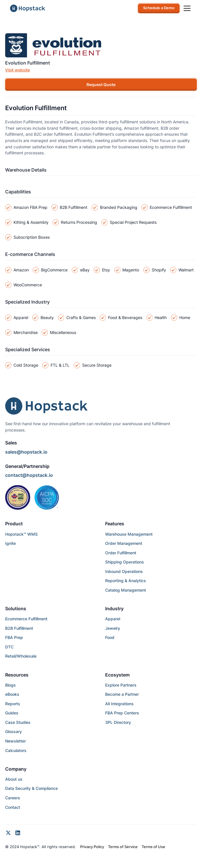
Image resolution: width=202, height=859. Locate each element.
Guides (11, 712)
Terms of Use (153, 847)
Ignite (10, 543)
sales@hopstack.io (26, 452)
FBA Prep (14, 637)
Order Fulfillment (120, 552)
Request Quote (101, 84)
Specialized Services (27, 349)
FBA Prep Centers (122, 712)
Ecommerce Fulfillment (26, 618)
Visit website (17, 69)
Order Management (123, 543)
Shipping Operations (124, 561)
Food (109, 637)
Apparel (112, 618)
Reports (12, 703)
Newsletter (15, 740)
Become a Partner (122, 694)
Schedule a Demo (158, 8)
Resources (16, 675)
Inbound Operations (124, 571)
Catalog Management (125, 590)
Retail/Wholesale (20, 656)
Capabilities (18, 192)
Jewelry (112, 628)
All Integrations (119, 703)
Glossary (13, 731)
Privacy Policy (92, 847)
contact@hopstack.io (29, 475)
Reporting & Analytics (125, 580)
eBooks (12, 694)
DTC (9, 646)
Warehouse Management (129, 534)
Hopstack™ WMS (21, 534)
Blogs (10, 685)
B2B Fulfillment (19, 628)
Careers (12, 797)
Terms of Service (123, 847)
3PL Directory (118, 722)
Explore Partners (120, 685)
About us (13, 779)
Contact (12, 807)
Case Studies (17, 722)
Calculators (15, 750)
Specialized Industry (27, 302)
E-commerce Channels (30, 254)
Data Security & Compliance (31, 788)
